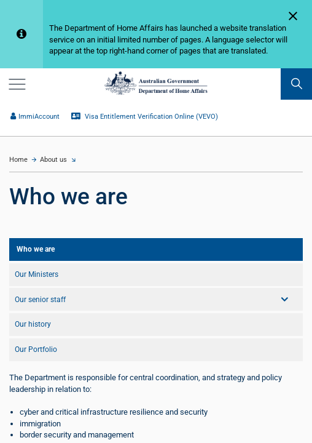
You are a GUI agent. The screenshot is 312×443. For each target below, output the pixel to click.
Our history (33, 324)
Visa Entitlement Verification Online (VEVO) (145, 117)
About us (53, 160)
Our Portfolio (36, 349)
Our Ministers (36, 274)
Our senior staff (40, 299)
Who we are (36, 249)
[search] (296, 84)
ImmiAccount (35, 117)
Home (18, 160)
